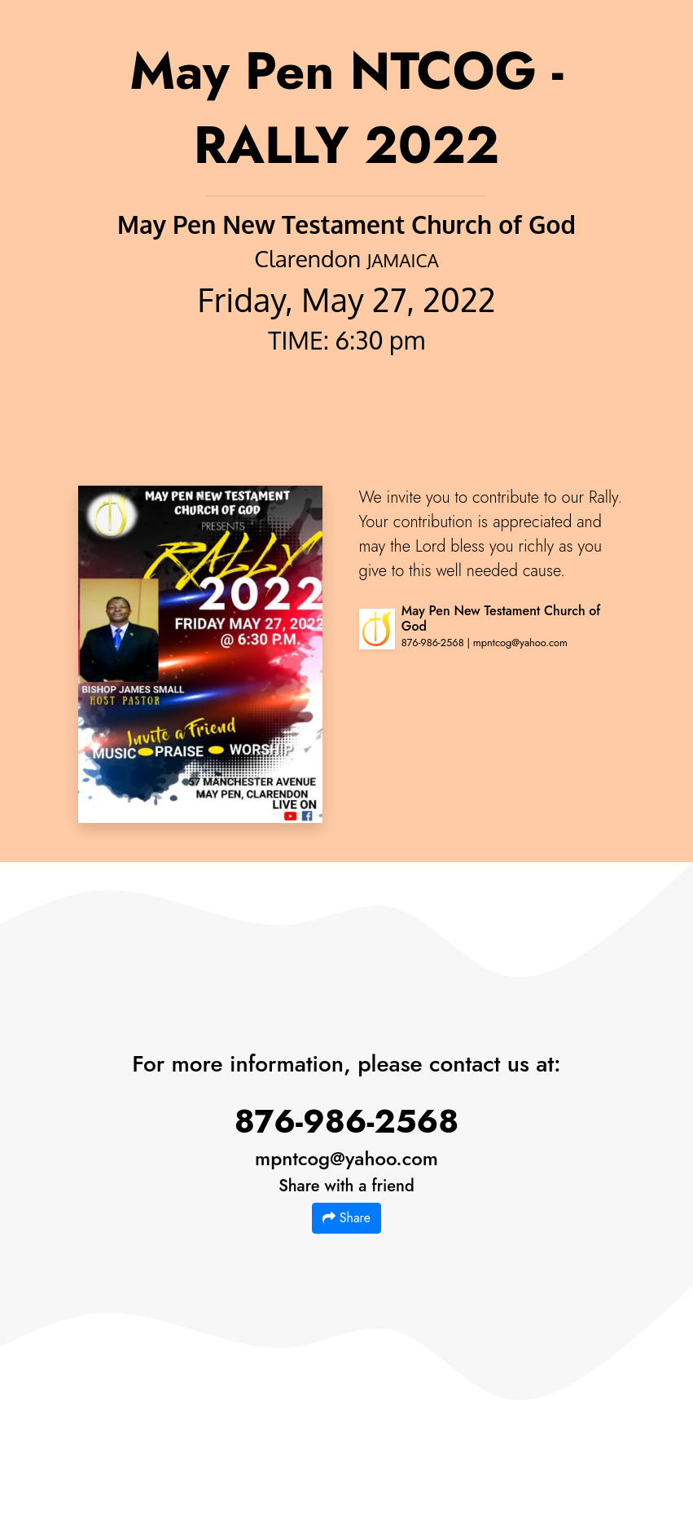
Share (346, 1217)
